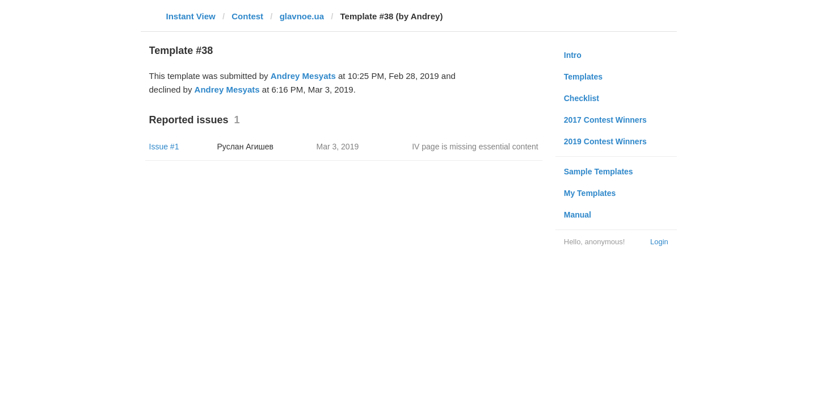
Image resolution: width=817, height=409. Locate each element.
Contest (247, 16)
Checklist (581, 98)
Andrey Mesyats (303, 76)
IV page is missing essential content (475, 146)
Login (659, 241)
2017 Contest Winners (605, 119)
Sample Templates (598, 171)
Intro (573, 55)
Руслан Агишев (245, 146)
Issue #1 (164, 146)
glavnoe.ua (302, 16)
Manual (577, 214)
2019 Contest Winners (605, 141)
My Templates (590, 193)
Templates (583, 76)
